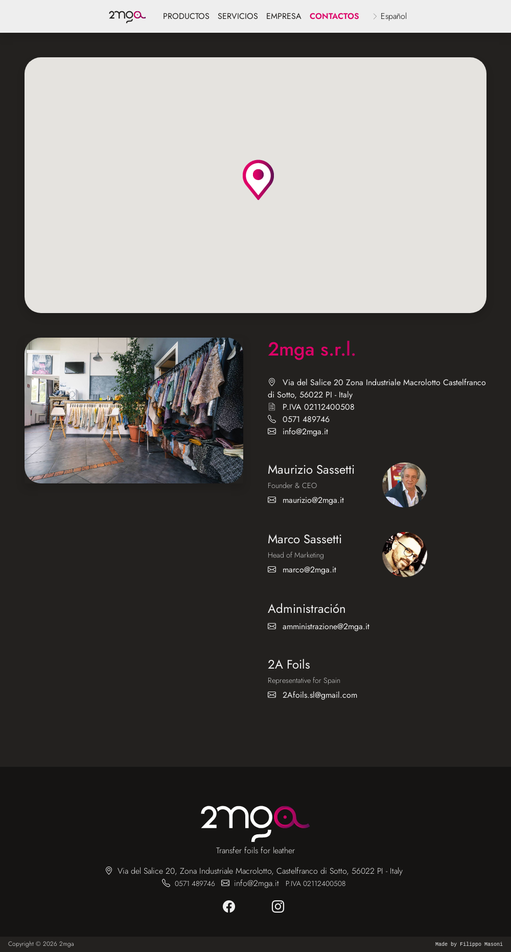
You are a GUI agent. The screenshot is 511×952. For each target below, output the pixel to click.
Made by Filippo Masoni (469, 944)
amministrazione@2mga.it (326, 626)
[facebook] (231, 907)
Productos (186, 16)
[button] (258, 180)
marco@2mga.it (309, 569)
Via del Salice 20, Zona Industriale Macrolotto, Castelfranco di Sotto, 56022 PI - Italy (260, 871)
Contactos (334, 16)
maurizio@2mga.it (313, 500)
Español (394, 16)
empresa (283, 16)
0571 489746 (306, 419)
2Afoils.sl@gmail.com (320, 695)
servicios (238, 16)
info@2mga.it (305, 431)
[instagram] (280, 907)
